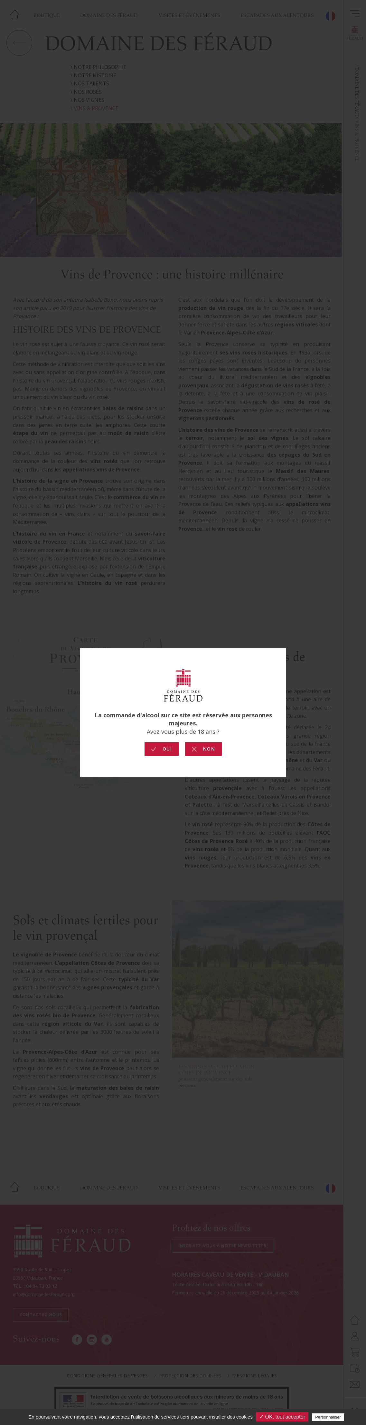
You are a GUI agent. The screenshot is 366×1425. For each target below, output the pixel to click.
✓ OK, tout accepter (282, 1417)
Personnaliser (328, 1417)
